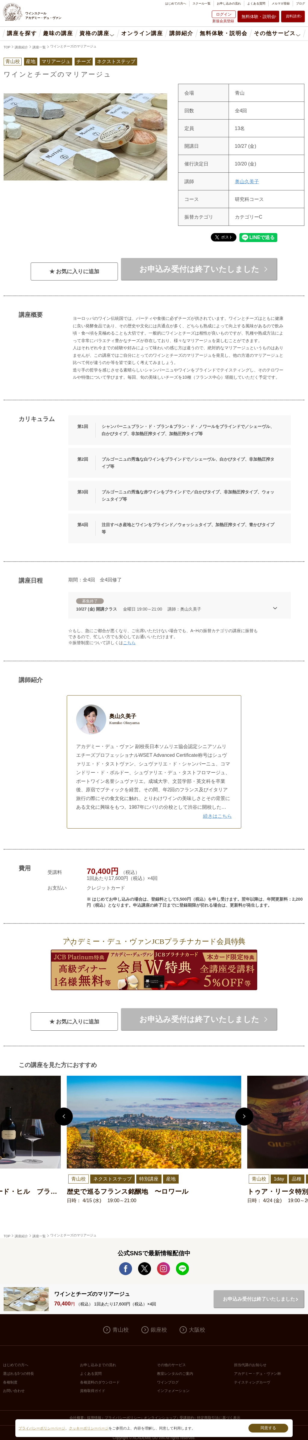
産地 (30, 61)
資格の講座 (94, 33)
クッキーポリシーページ (89, 1428)
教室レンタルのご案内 (175, 1374)
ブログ (300, 3)
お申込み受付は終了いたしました (199, 269)
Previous (64, 1117)
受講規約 (187, 1418)
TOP (7, 47)
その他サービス (275, 33)
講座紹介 (21, 47)
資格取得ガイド (92, 1391)
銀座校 (159, 1330)
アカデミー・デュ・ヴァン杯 (257, 1374)
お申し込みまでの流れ (98, 1365)
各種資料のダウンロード (100, 1382)
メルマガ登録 (281, 3)
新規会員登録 (223, 21)
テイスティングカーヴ (252, 1382)
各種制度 (10, 1382)
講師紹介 (181, 33)
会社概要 (76, 1418)
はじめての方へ (175, 3)
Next (244, 1117)
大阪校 (197, 1330)
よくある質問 (256, 3)
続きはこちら (217, 816)
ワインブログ (168, 1382)
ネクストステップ (116, 61)
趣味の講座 (58, 33)
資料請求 (293, 16)
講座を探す (22, 33)
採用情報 (94, 1418)
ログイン (224, 14)
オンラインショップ (160, 1418)
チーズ (83, 61)
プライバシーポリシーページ (41, 1428)
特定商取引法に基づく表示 (218, 1418)
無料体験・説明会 (258, 16)
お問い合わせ (14, 1391)
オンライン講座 (142, 33)
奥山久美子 (247, 181)
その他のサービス (171, 1365)
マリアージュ (56, 61)
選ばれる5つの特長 (18, 1374)
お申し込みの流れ (229, 3)
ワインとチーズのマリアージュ (73, 46)
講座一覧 (39, 47)
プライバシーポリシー (123, 1418)
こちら (129, 642)
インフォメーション (173, 1391)
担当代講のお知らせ (250, 1365)
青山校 (120, 1330)
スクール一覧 (201, 3)
